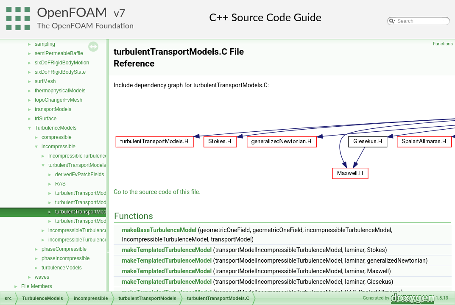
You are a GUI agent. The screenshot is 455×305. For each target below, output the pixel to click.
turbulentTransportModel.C (85, 193)
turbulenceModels (62, 268)
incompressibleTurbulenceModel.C (87, 230)
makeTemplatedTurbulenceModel (167, 250)
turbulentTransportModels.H (86, 221)
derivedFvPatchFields (79, 174)
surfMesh (45, 81)
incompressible (58, 147)
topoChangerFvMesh (58, 100)
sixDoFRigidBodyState (60, 72)
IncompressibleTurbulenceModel (85, 156)
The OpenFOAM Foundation (85, 25)
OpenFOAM (72, 12)
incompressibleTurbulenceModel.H (87, 240)
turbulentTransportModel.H (85, 202)
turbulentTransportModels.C (86, 212)
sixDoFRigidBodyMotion (62, 63)
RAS (60, 184)
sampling (45, 44)
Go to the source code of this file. (157, 192)
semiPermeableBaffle (59, 53)
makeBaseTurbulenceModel (159, 230)
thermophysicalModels (60, 91)
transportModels (53, 109)
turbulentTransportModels (77, 165)
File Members (36, 286)
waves (42, 277)
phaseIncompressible (65, 258)
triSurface (45, 119)
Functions (443, 44)
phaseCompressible (64, 249)
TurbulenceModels (55, 128)
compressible (57, 137)
